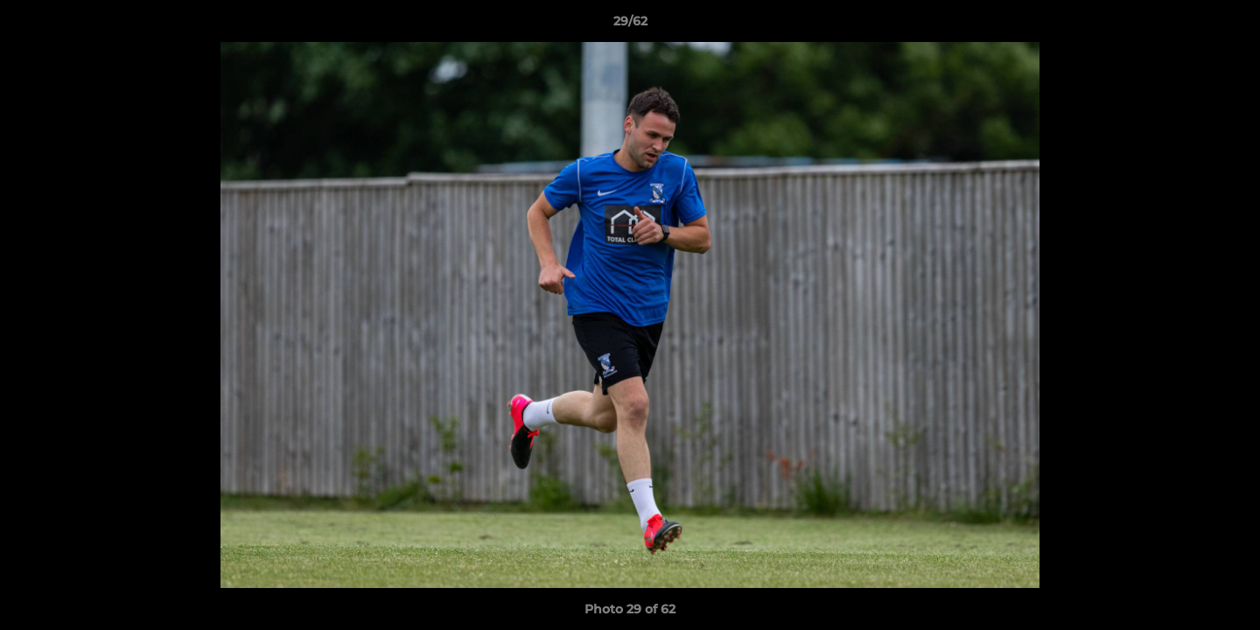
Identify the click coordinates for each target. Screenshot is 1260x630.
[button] (1228, 25)
